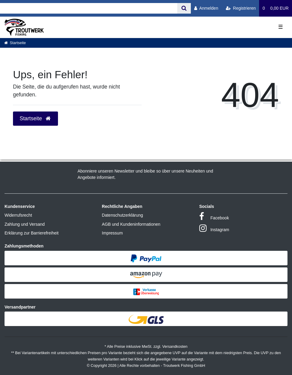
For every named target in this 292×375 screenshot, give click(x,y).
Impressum (112, 233)
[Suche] (184, 8)
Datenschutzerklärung (122, 215)
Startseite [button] (35, 118)
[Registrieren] (241, 8)
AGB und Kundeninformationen (131, 224)
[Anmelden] (206, 8)
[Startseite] (15, 43)
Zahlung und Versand (25, 224)
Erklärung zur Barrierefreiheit (32, 233)
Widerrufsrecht (18, 215)
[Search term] (88, 8)
